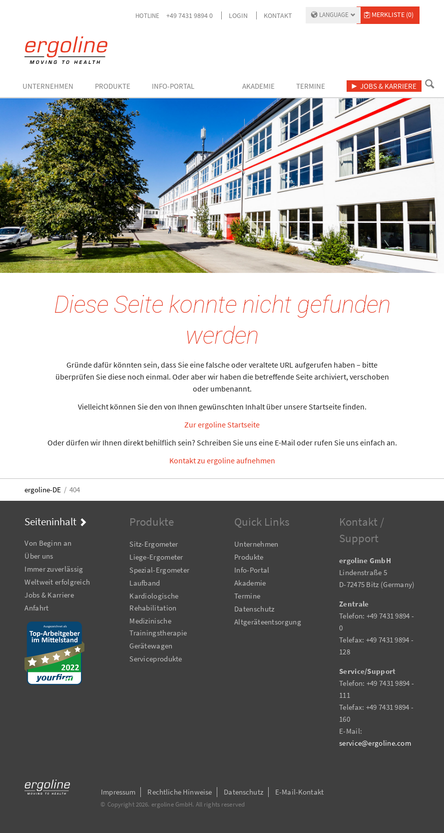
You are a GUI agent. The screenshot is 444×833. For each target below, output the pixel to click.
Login (238, 15)
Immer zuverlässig (53, 569)
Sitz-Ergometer (153, 544)
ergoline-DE (42, 489)
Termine (247, 596)
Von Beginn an (47, 543)
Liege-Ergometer (156, 557)
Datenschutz (254, 609)
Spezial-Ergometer (159, 570)
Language (334, 14)
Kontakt (278, 15)
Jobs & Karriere (49, 595)
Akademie (250, 583)
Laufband (144, 583)
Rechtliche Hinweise (179, 792)
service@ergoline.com (375, 743)
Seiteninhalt (50, 521)
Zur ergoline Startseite (222, 424)
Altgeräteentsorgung (267, 621)
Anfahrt (36, 608)
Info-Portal (251, 570)
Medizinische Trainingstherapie (158, 626)
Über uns (38, 556)
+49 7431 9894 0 (189, 15)
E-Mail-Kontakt (299, 792)
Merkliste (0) (393, 14)
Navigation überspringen (24, 529)
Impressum (118, 792)
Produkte (248, 557)
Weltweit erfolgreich (57, 582)
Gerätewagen (150, 645)
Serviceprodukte (155, 658)
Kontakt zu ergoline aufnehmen (222, 460)
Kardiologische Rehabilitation (153, 602)
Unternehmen (256, 544)
